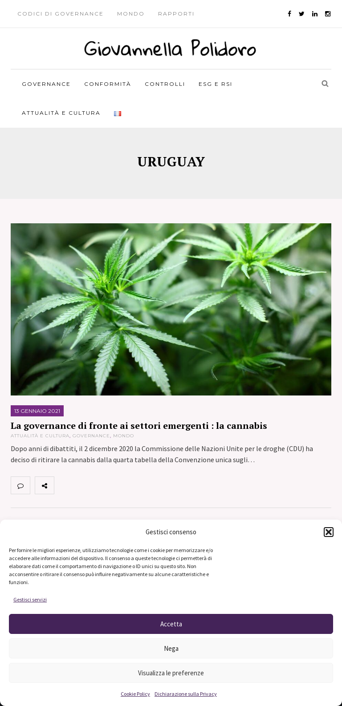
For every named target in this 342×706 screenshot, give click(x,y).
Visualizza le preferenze (171, 673)
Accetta (171, 624)
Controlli (165, 84)
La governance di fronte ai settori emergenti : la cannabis (139, 426)
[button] (328, 532)
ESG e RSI (215, 84)
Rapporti (176, 13)
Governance (46, 84)
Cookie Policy (135, 693)
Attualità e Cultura (61, 112)
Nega (171, 648)
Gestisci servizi (30, 599)
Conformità (107, 84)
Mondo (131, 13)
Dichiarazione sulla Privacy (186, 693)
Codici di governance (60, 13)
